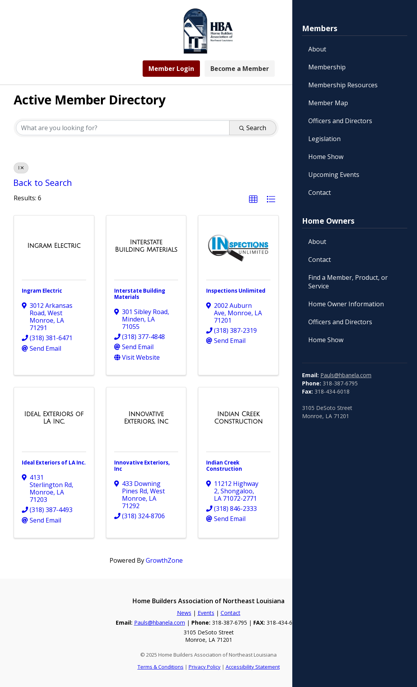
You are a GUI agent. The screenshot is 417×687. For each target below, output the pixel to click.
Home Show (325, 156)
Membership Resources (343, 85)
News (184, 612)
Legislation (324, 138)
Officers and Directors (340, 121)
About (317, 49)
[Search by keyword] (123, 127)
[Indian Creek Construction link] (238, 418)
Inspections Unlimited (235, 290)
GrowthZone (164, 560)
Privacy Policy (205, 666)
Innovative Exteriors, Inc (142, 465)
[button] (253, 199)
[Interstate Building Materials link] (146, 246)
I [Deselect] (21, 167)
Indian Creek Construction (224, 465)
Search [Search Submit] (252, 128)
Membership (327, 67)
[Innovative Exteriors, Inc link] (146, 418)
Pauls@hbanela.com (345, 375)
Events (206, 612)
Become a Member (239, 68)
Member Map (328, 103)
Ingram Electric (42, 290)
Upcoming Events (333, 174)
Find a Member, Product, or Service (348, 281)
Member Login (171, 68)
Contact (319, 192)
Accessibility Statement (253, 666)
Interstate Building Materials (139, 293)
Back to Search (42, 182)
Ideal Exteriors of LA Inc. (54, 462)
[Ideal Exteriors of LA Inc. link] (54, 418)
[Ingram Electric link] (54, 246)
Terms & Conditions (161, 666)
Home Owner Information (346, 304)
